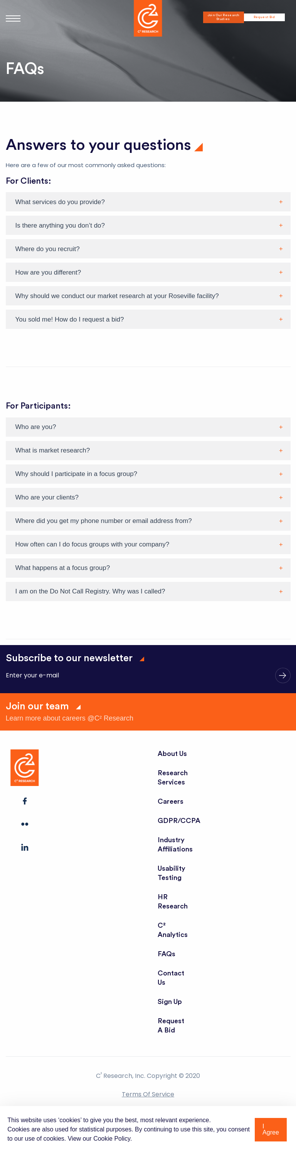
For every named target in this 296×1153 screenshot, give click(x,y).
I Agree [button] (270, 1129)
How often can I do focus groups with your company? (92, 544)
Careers (170, 801)
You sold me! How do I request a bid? (69, 319)
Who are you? (35, 427)
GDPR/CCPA (179, 820)
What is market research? (52, 450)
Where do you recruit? (47, 249)
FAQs (166, 953)
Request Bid (264, 17)
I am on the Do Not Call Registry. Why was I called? (90, 591)
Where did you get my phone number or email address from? (103, 521)
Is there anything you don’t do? (60, 225)
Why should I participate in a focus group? (76, 474)
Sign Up (170, 1001)
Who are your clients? (47, 497)
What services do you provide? (60, 202)
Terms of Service (148, 1094)
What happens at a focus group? (62, 567)
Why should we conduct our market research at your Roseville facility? (117, 296)
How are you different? (48, 272)
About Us (172, 753)
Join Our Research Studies (223, 17)
